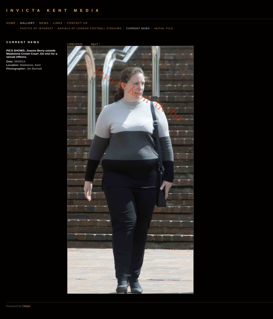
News (44, 23)
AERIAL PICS (163, 28)
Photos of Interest (36, 28)
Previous (75, 44)
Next (94, 44)
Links (58, 23)
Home (11, 23)
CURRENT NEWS (138, 28)
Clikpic (26, 306)
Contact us (77, 23)
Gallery (27, 23)
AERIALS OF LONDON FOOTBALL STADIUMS (90, 28)
